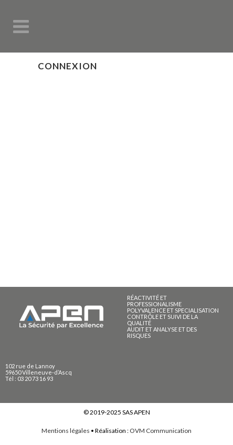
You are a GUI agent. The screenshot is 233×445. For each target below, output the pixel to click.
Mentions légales (65, 430)
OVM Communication (161, 430)
